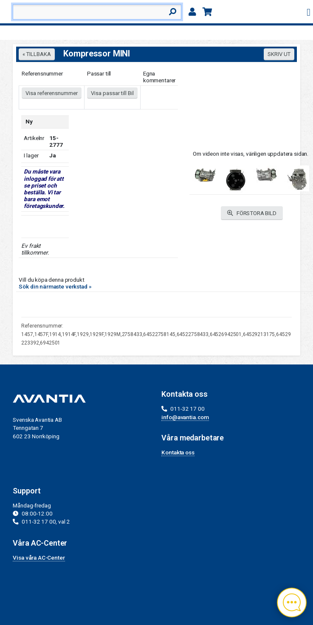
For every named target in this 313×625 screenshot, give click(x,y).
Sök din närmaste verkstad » (55, 286)
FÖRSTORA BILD (251, 213)
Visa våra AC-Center (39, 557)
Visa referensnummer (51, 93)
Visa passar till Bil (112, 93)
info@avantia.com (185, 417)
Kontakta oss (177, 452)
